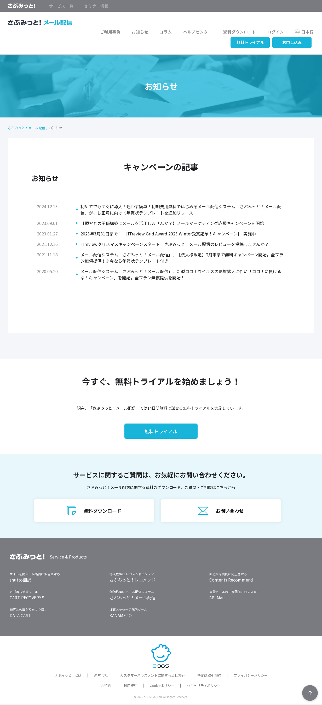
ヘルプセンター (200, 32)
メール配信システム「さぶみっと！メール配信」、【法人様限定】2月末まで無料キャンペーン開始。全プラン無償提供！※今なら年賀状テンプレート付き (181, 257)
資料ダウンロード (241, 32)
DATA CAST (20, 616)
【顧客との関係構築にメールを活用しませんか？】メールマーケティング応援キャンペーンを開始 (172, 223)
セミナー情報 (96, 6)
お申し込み (292, 42)
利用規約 (130, 686)
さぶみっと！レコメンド (133, 581)
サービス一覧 (61, 6)
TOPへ (310, 693)
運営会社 (101, 676)
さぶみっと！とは (68, 676)
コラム (169, 32)
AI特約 (106, 686)
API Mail (217, 598)
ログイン (277, 32)
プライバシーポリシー (251, 676)
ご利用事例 (115, 32)
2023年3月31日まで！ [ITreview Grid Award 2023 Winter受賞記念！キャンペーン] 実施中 (168, 233)
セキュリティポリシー (204, 686)
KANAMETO (121, 616)
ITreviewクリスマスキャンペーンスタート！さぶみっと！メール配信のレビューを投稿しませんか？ (174, 244)
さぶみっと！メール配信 (26, 127)
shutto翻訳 (20, 581)
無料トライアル (250, 42)
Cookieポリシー (162, 686)
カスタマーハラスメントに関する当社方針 (152, 676)
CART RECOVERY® (27, 598)
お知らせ (144, 32)
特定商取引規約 (209, 676)
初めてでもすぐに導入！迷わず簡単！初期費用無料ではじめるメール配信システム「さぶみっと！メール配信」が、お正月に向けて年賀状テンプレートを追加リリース (180, 209)
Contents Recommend (231, 581)
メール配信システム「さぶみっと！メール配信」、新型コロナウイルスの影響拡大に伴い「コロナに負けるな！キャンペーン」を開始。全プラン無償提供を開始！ (180, 274)
